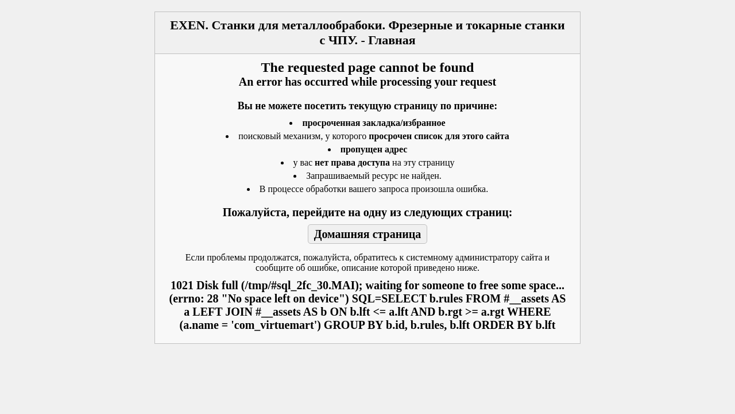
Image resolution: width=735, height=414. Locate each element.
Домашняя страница (367, 234)
